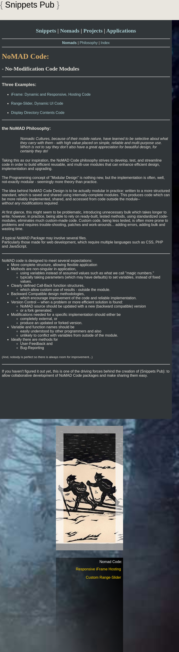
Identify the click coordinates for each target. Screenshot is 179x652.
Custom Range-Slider (103, 577)
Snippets (46, 31)
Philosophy (89, 43)
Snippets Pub (29, 4)
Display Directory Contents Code (37, 113)
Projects (93, 31)
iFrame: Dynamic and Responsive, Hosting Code (51, 94)
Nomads (69, 31)
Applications (121, 31)
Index (105, 43)
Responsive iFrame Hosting (98, 569)
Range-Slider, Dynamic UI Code (37, 103)
